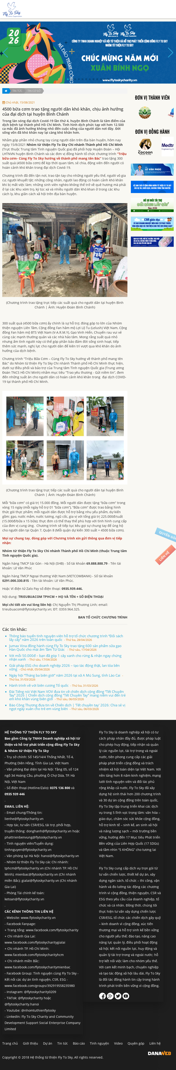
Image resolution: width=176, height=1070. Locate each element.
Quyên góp (136, 1043)
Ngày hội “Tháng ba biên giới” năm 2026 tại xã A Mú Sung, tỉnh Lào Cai (66, 677)
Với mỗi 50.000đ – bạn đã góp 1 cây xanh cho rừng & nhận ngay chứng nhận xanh (65, 657)
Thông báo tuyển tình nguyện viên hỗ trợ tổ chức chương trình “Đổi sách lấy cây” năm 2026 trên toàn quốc (66, 638)
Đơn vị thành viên (152, 98)
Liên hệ (155, 1043)
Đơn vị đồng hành (152, 132)
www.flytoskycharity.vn (38, 917)
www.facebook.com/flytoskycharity (52, 930)
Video (118, 1043)
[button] (68, 79)
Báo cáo (79, 1043)
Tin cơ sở (34, 91)
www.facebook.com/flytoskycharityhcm (34, 955)
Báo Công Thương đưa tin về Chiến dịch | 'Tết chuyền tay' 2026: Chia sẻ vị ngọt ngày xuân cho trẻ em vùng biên (67, 707)
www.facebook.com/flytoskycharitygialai (35, 942)
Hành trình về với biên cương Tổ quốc (53, 685)
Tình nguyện (99, 1043)
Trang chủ (10, 1043)
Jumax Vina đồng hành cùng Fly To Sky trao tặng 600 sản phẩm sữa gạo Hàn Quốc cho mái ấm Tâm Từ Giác (65, 647)
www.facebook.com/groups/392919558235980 (40, 985)
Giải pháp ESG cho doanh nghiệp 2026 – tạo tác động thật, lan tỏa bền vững (64, 667)
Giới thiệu (30, 1043)
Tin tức (17, 91)
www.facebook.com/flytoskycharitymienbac (37, 967)
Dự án (47, 1043)
